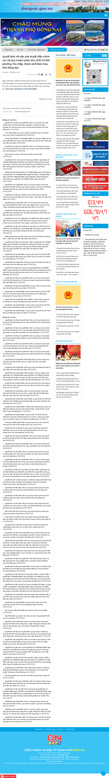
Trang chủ (38, 729)
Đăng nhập (70, 729)
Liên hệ (60, 729)
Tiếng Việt (98, 1)
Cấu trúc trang (50, 729)
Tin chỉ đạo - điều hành (65, 55)
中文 (105, 1)
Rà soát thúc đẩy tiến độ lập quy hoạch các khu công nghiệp (26, 610)
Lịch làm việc (89, 89)
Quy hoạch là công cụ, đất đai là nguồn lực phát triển (23, 154)
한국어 (90, 1)
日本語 (84, 1)
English (77, 1)
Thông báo (88, 226)
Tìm (104, 55)
